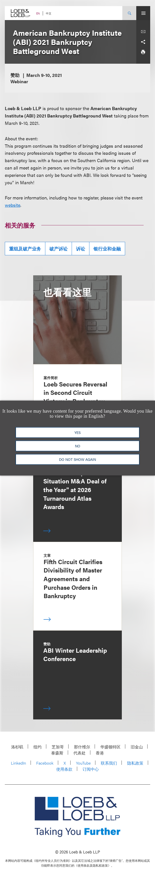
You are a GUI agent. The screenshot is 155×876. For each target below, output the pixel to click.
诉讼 (80, 248)
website (12, 205)
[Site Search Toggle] (129, 13)
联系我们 (109, 763)
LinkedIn (18, 763)
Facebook (44, 763)
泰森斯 (57, 753)
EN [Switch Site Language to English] (38, 13)
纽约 (37, 747)
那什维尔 (82, 747)
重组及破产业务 (25, 248)
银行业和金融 (107, 248)
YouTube (83, 763)
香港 (100, 753)
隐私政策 (135, 763)
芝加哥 (58, 747)
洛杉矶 (17, 747)
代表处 (79, 753)
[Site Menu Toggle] (143, 13)
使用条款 (64, 769)
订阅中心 (91, 769)
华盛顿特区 (110, 747)
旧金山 (137, 747)
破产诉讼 (58, 248)
